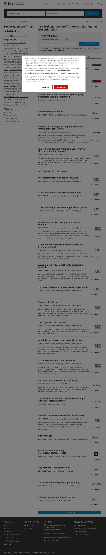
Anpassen (45, 87)
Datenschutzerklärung (64, 70)
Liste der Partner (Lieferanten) (34, 82)
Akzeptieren (61, 87)
